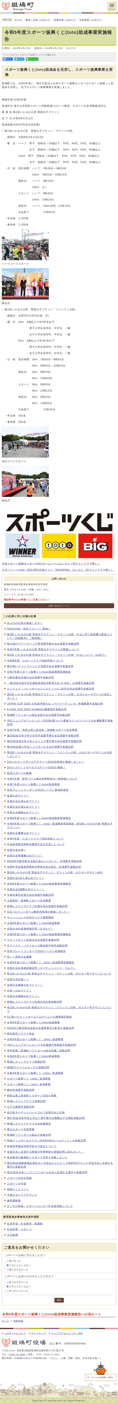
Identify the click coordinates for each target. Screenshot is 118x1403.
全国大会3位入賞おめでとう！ (25, 878)
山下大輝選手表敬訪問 (21, 1107)
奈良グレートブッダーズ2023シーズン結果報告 (36, 951)
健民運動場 (14, 1200)
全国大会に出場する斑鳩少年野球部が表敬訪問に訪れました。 (45, 1152)
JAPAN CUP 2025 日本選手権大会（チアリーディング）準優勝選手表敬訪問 (55, 703)
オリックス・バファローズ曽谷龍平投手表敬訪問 (37, 945)
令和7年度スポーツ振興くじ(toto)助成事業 (33, 784)
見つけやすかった (19, 1282)
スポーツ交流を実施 (19, 1178)
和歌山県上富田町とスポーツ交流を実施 (32, 1095)
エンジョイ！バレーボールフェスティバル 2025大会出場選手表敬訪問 (50, 688)
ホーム (18, 20)
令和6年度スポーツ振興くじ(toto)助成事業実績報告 (39, 818)
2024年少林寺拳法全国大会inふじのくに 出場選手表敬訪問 (44, 861)
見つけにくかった (19, 1291)
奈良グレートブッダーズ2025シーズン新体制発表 (38, 790)
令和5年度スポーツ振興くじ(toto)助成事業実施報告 (39, 934)
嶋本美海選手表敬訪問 (21, 1090)
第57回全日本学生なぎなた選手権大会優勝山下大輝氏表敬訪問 (46, 1118)
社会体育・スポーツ (90, 20)
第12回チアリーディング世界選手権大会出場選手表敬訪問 (43, 643)
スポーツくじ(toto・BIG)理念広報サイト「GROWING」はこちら (58, 570)
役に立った (15, 1261)
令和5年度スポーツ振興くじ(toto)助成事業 (33, 1022)
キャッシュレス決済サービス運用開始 (30, 917)
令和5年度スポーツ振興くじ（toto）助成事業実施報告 (40, 962)
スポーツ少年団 (16, 1183)
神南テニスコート (18, 1189)
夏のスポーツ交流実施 (21, 1129)
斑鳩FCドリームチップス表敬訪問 (28, 1067)
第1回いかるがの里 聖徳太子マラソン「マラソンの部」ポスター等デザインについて (59, 973)
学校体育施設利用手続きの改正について (32, 1146)
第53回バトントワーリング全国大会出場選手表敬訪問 (40, 666)
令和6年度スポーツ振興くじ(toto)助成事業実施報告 (39, 883)
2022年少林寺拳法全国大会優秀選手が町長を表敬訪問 (40, 1028)
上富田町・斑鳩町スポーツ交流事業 (29, 900)
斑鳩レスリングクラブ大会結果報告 (29, 1123)
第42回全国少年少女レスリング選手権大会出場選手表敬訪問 (44, 741)
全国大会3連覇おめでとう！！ (25, 889)
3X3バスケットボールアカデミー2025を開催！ (36, 767)
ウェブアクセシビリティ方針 (67, 1333)
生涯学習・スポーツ (65, 20)
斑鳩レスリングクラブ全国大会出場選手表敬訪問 (37, 906)
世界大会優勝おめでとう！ (23, 812)
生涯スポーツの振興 (19, 773)
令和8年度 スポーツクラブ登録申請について (35, 660)
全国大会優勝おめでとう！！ (25, 985)
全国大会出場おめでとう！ (23, 801)
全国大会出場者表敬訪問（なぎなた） (30, 928)
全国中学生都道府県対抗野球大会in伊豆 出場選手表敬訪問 (44, 867)
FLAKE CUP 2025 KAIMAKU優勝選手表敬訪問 (37, 709)
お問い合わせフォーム (59, 606)
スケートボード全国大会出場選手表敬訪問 (33, 940)
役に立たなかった (19, 1269)
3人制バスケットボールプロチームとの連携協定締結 (39, 1017)
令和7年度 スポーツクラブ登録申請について (35, 838)
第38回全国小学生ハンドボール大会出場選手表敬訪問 (40, 747)
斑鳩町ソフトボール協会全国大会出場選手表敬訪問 (38, 715)
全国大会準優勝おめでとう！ (25, 855)
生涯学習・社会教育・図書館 (25, 1223)
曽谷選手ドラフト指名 (21, 1033)
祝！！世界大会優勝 (19, 957)
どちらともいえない (20, 1265)
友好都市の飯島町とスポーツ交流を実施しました (37, 1157)
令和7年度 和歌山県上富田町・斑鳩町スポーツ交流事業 (42, 730)
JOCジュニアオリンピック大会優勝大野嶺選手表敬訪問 (41, 1045)
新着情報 (18, 1321)
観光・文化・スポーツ (38, 20)
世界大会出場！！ (18, 979)
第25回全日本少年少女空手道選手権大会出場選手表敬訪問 (43, 735)
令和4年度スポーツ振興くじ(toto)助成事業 (33, 1056)
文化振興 (12, 1235)
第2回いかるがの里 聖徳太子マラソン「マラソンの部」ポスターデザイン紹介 (55, 872)
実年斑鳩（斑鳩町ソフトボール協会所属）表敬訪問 (38, 1050)
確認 (59, 1300)
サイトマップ (38, 1333)
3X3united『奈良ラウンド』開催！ (29, 628)
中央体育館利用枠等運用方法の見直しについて (36, 844)
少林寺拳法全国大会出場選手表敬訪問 (30, 677)
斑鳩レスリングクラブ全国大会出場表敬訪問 (34, 1002)
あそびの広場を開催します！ (25, 623)
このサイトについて (15, 1333)
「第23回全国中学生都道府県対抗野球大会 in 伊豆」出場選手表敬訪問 (50, 683)
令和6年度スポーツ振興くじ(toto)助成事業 (33, 923)
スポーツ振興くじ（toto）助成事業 (29, 1078)
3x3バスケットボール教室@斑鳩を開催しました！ (38, 912)
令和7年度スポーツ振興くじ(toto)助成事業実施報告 (39, 672)
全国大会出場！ (16, 850)
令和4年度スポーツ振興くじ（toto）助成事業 (35, 1039)
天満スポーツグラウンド (22, 1195)
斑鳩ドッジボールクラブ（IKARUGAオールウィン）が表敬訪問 (46, 1140)
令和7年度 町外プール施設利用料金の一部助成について (42, 778)
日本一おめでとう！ (19, 990)
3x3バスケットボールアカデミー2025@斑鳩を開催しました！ (45, 762)
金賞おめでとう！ (18, 795)
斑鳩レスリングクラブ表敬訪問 (26, 1062)
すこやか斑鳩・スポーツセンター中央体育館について (40, 1206)
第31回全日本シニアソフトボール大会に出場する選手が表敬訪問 (47, 1172)
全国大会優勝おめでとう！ (23, 833)
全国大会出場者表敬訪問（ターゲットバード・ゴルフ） (41, 968)
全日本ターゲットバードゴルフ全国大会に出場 (36, 1112)
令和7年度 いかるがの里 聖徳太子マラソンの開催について (43, 649)
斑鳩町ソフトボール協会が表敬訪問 (29, 1135)
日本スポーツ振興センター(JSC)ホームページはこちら (51, 563)
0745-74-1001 (17, 1354)
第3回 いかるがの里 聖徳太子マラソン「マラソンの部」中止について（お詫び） (57, 655)
